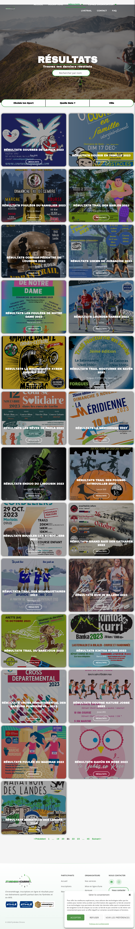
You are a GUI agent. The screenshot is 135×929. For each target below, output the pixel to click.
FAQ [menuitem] (114, 10)
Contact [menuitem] (102, 10)
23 (78, 839)
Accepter (76, 917)
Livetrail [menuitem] (86, 10)
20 (63, 839)
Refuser (94, 917)
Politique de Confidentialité (99, 924)
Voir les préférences (118, 917)
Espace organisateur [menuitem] (102, 4)
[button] (129, 895)
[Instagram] (119, 882)
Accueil (64, 881)
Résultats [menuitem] (75, 4)
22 (73, 839)
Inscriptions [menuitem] (55, 4)
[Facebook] (111, 882)
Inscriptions (66, 886)
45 (88, 839)
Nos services (90, 881)
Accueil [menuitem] (38, 4)
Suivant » (96, 839)
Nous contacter (118, 890)
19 (58, 839)
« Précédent (40, 839)
